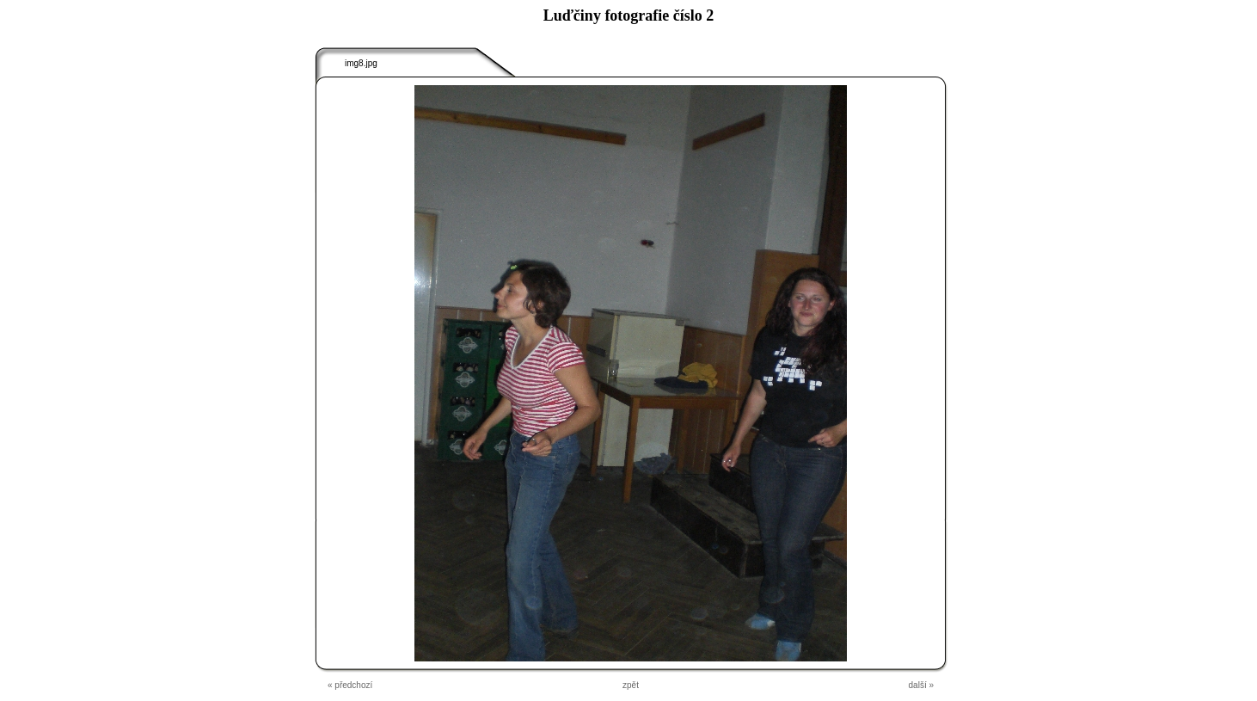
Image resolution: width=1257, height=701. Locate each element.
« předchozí (350, 685)
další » (921, 685)
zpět (630, 685)
